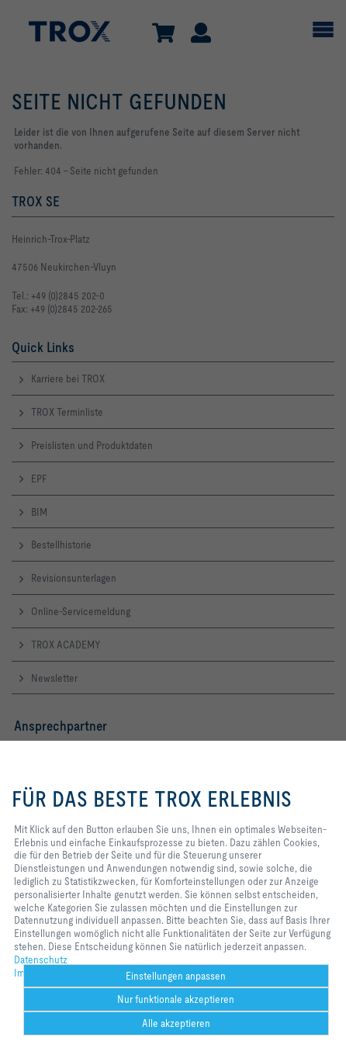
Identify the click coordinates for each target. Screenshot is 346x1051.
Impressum (37, 972)
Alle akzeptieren (176, 1023)
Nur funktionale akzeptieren (175, 999)
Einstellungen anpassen (176, 976)
